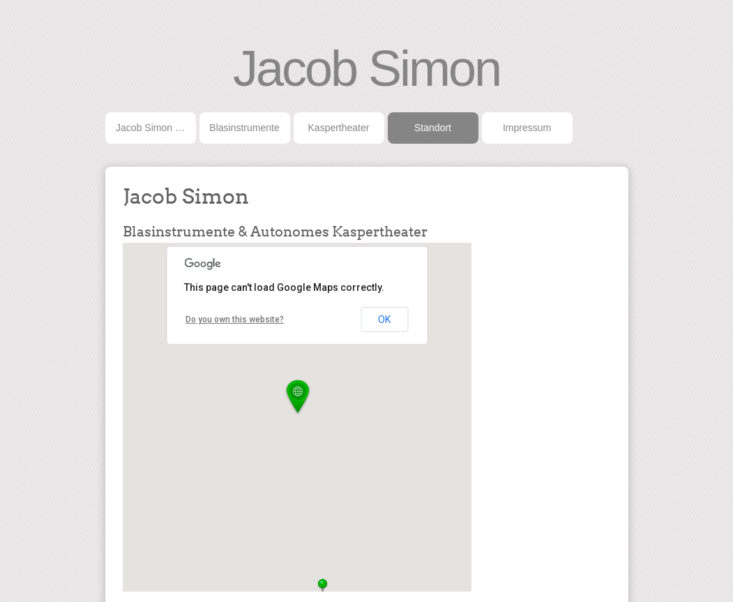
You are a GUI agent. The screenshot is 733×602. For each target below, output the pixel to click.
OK (384, 319)
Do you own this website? (235, 319)
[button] (298, 397)
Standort (432, 127)
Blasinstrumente (244, 127)
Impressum (527, 127)
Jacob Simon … (150, 127)
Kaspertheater (339, 127)
